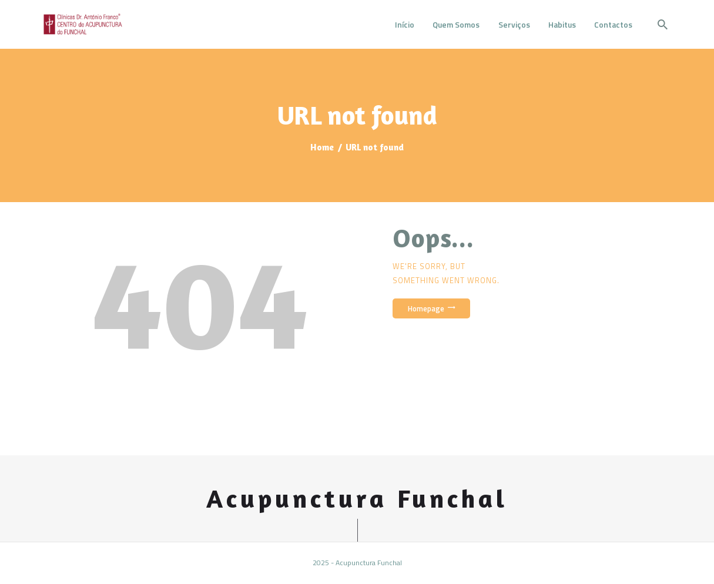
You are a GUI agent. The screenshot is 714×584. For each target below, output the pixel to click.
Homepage (426, 308)
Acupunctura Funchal (357, 498)
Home (322, 147)
